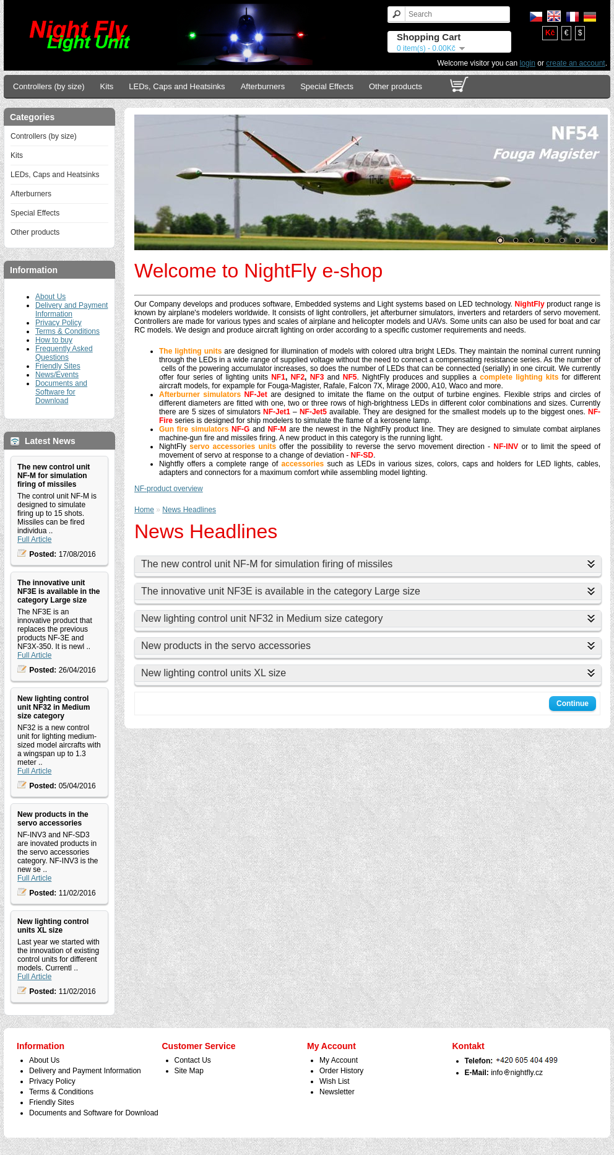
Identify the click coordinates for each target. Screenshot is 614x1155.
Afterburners (263, 86)
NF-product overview (168, 488)
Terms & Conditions (67, 331)
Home (144, 509)
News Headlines (189, 509)
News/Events (57, 374)
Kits (107, 86)
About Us (50, 296)
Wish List (334, 1081)
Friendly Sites (57, 366)
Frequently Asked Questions (64, 353)
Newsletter (337, 1091)
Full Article (34, 539)
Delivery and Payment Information (71, 309)
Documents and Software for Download (61, 392)
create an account (575, 63)
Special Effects (326, 86)
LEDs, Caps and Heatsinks (177, 86)
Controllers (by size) (49, 86)
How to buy (53, 340)
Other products (395, 86)
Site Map (189, 1070)
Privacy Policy (58, 322)
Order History (341, 1070)
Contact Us (193, 1060)
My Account (338, 1060)
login (527, 63)
